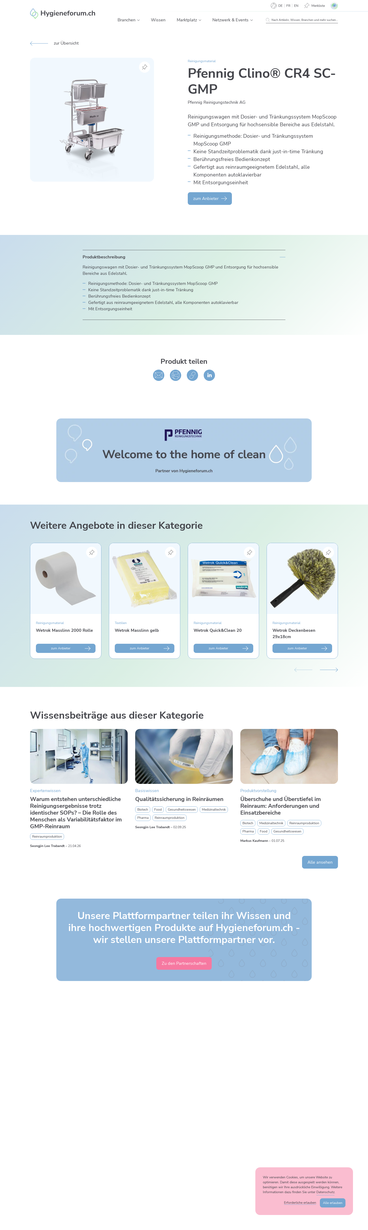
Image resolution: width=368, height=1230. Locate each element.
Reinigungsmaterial (202, 61)
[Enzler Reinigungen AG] (63, 13)
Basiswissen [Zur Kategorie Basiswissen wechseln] (147, 790)
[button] (138, 20)
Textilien (121, 623)
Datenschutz (325, 1192)
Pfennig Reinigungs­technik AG (216, 102)
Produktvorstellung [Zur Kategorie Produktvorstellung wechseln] (258, 790)
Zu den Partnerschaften (184, 963)
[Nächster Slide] (329, 669)
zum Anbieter (205, 198)
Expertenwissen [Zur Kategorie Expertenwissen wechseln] (45, 790)
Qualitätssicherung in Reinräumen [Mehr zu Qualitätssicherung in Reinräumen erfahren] (179, 799)
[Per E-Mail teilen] (158, 375)
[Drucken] (175, 375)
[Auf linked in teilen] (209, 375)
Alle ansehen (320, 862)
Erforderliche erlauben (300, 1202)
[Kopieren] (192, 375)
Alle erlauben (332, 1203)
